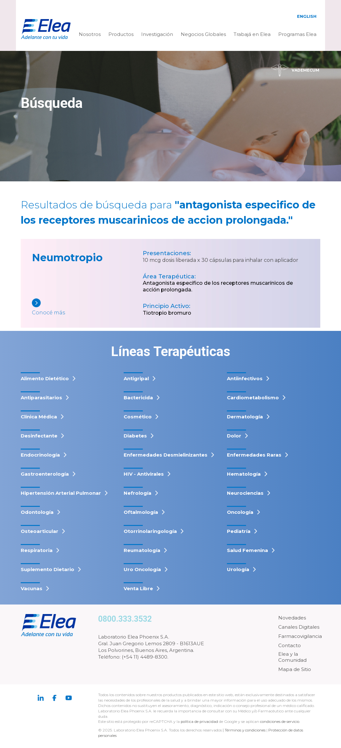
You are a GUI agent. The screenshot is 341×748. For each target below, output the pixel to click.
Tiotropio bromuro (167, 313)
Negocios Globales (203, 34)
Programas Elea (297, 34)
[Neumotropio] (87, 307)
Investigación (157, 34)
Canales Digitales (298, 627)
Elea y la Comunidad (292, 657)
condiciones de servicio (281, 721)
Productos (121, 34)
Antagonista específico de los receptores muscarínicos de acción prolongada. (218, 286)
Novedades (292, 618)
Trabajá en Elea (252, 34)
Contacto (289, 645)
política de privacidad (200, 721)
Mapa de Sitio (294, 669)
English (306, 16)
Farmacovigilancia (300, 636)
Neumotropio (67, 257)
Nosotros (90, 34)
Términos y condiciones (246, 730)
